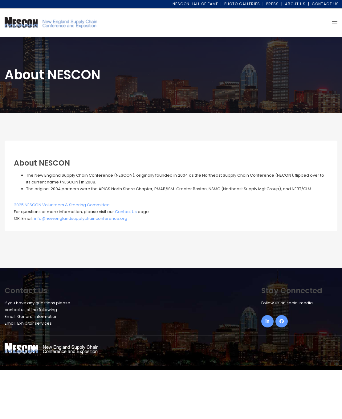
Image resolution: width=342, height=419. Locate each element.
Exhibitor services (34, 323)
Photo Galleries (242, 3)
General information (37, 316)
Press (272, 3)
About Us (295, 3)
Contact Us (325, 3)
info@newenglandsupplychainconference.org (80, 218)
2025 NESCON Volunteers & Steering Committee (62, 205)
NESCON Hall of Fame (195, 3)
